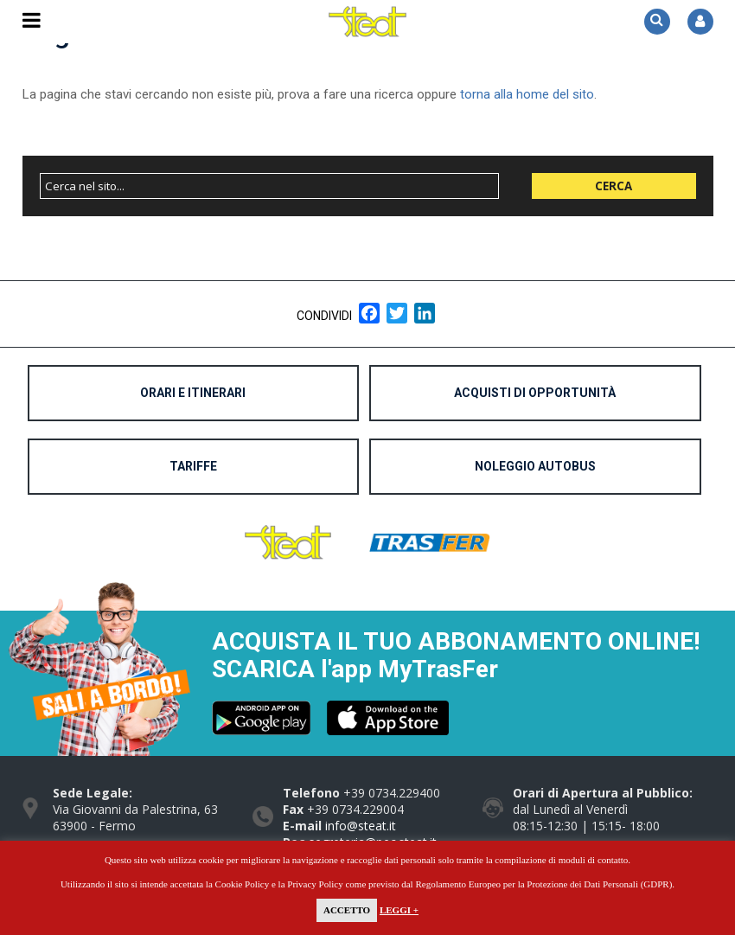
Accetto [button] (346, 910)
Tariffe (193, 466)
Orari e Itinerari (193, 393)
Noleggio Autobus (535, 466)
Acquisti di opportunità (535, 393)
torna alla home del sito (527, 94)
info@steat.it (360, 825)
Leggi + (399, 910)
